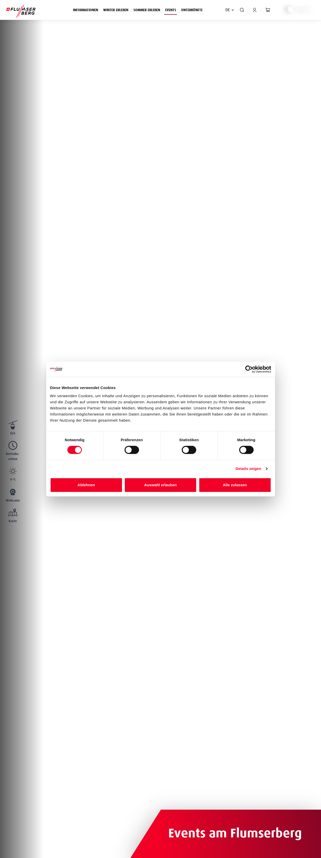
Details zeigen (248, 468)
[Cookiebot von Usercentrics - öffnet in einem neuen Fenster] (249, 369)
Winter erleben (117, 9)
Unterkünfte (192, 10)
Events (172, 9)
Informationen (87, 9)
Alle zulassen (235, 485)
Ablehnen (86, 485)
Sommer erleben (148, 9)
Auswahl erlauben (160, 485)
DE (227, 10)
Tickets (300, 10)
